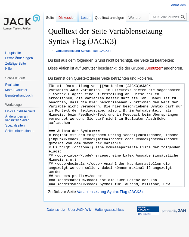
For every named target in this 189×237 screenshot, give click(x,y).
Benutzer (154, 68)
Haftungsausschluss (109, 230)
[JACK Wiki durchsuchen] (168, 17)
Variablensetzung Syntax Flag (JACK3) (83, 50)
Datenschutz (56, 230)
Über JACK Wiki (80, 230)
